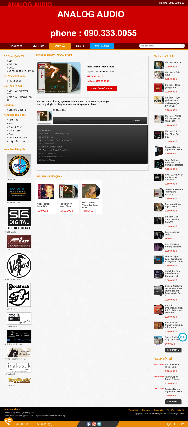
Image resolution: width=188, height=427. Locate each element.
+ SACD (11, 68)
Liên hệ (80, 46)
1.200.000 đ (171, 331)
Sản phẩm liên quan (49, 176)
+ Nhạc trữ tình (14, 81)
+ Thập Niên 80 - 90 (16, 141)
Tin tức (170, 410)
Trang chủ (15, 46)
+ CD (9, 61)
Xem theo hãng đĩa (14, 149)
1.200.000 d (171, 66)
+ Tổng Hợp (12, 120)
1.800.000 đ (171, 299)
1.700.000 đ (171, 169)
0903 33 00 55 (176, 3)
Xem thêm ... (173, 350)
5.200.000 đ (171, 371)
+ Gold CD (12, 64)
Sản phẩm (59, 46)
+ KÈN (10, 123)
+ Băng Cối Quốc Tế (16, 110)
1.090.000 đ (171, 141)
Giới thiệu (38, 46)
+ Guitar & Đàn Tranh (17, 137)
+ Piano (10, 134)
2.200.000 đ (171, 198)
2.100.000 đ (171, 183)
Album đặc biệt (164, 358)
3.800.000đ (170, 153)
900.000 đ (170, 238)
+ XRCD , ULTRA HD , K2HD (20, 71)
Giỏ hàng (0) (102, 46)
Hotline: (17, 424)
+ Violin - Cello (13, 130)
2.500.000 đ (171, 383)
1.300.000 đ (171, 251)
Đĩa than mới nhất (164, 56)
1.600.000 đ (171, 210)
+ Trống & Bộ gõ (14, 127)
